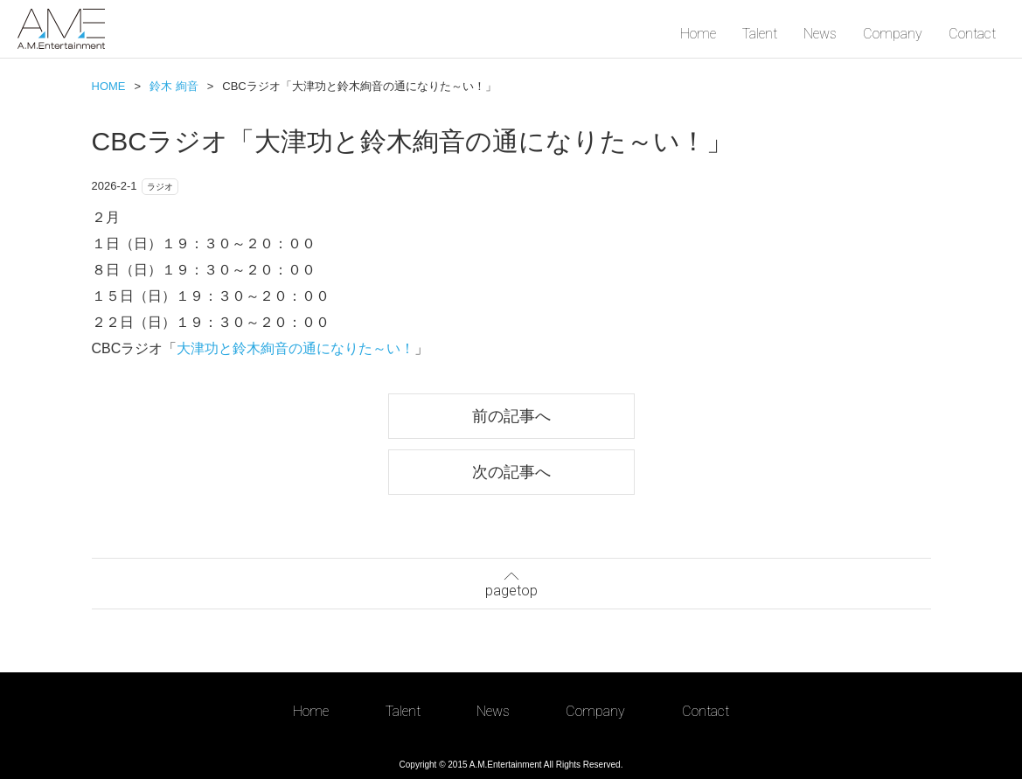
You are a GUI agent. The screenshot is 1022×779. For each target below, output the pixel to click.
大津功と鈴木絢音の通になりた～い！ (295, 348)
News (820, 33)
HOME (109, 86)
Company (892, 33)
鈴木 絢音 (173, 86)
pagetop (511, 582)
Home (698, 33)
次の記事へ (511, 472)
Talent (759, 33)
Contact (972, 33)
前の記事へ (511, 416)
